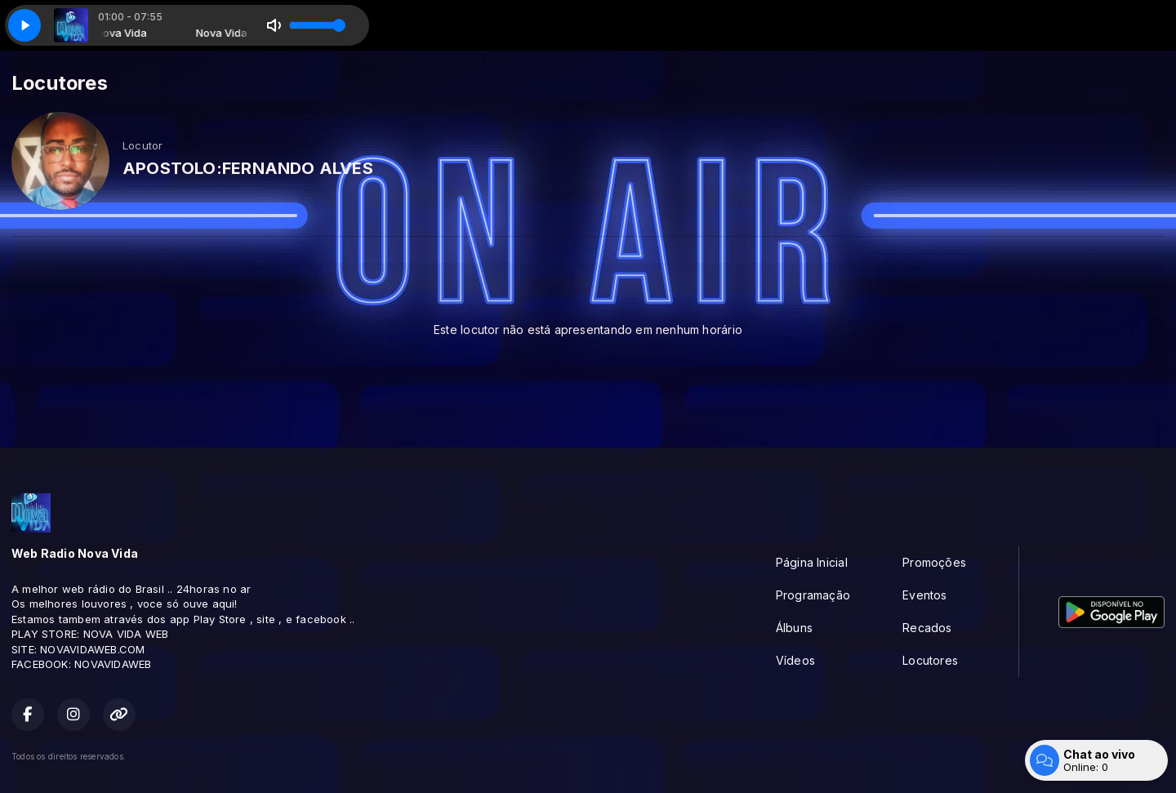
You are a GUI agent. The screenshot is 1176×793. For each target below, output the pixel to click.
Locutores (930, 660)
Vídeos (795, 660)
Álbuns (794, 628)
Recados (926, 628)
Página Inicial (812, 562)
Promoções (934, 562)
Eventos (924, 595)
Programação (813, 595)
